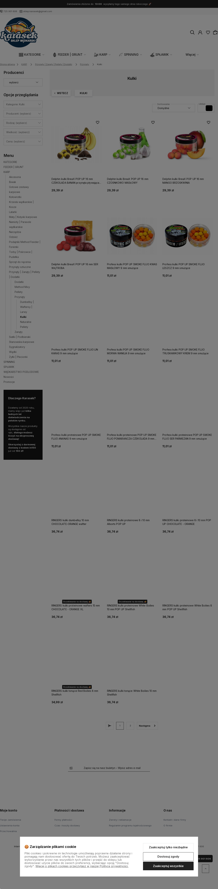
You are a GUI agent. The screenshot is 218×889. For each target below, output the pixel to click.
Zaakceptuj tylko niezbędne (168, 847)
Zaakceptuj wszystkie (168, 866)
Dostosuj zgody (168, 856)
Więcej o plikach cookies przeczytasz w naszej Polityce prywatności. (81, 866)
